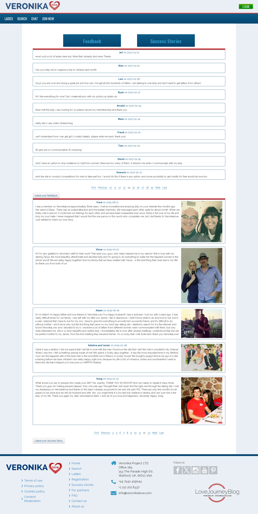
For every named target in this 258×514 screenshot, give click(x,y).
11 (115, 187)
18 (147, 187)
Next (157, 187)
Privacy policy (34, 486)
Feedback (92, 40)
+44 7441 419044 (130, 481)
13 (124, 187)
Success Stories (166, 40)
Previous (102, 187)
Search (76, 468)
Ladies (76, 474)
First (93, 187)
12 (119, 187)
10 (110, 187)
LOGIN (246, 6)
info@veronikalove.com (135, 493)
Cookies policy (34, 491)
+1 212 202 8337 (129, 487)
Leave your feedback (46, 195)
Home (76, 463)
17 (143, 187)
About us (78, 506)
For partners (80, 490)
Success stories (82, 484)
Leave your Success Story (49, 440)
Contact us (79, 501)
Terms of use (33, 480)
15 (133, 187)
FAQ (74, 495)
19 (152, 187)
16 (138, 187)
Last (165, 187)
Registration (80, 479)
